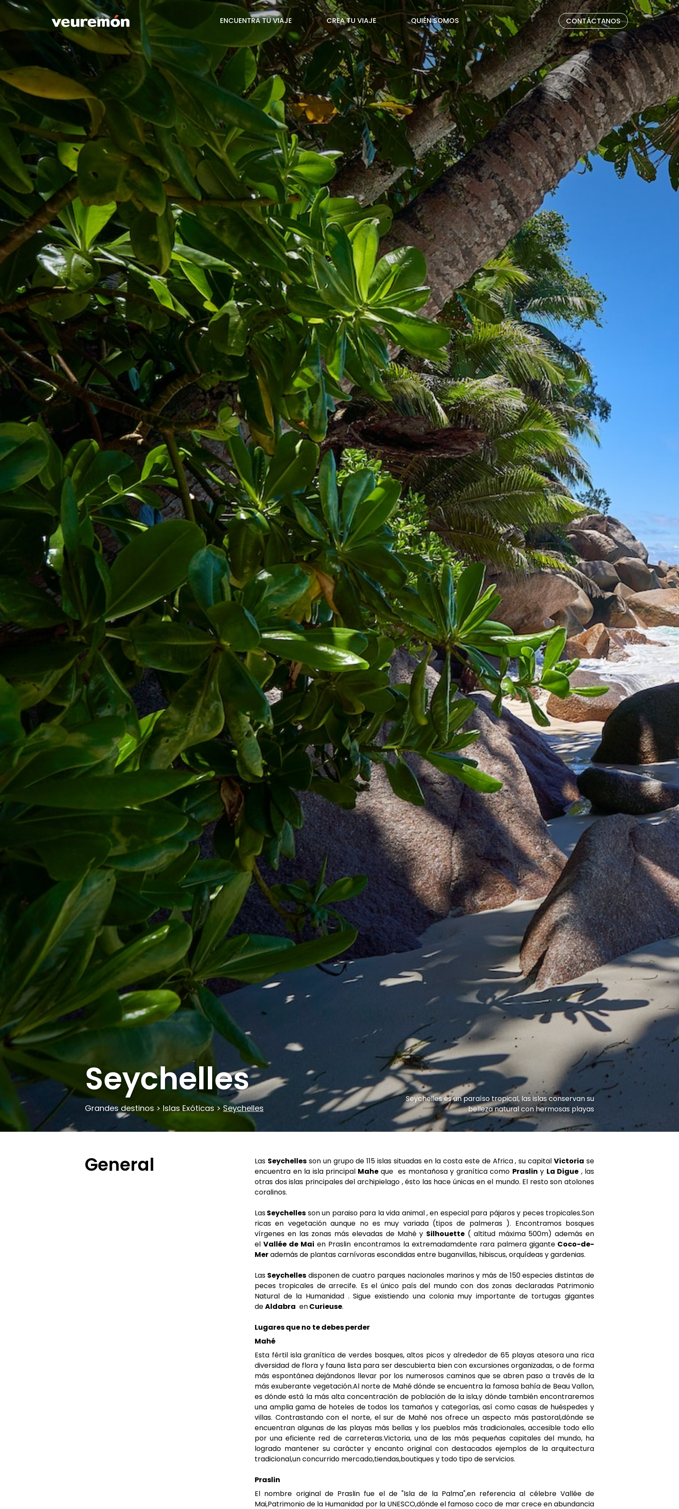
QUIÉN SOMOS (435, 21)
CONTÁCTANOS (593, 21)
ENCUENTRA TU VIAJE (256, 21)
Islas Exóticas (189, 1108)
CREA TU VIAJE (351, 21)
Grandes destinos (120, 1108)
